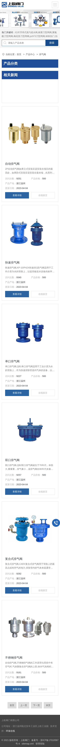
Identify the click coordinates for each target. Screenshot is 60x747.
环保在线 (10, 731)
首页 (19, 54)
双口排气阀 (12, 460)
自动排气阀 (12, 163)
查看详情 (17, 195)
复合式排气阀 (13, 558)
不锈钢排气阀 (13, 657)
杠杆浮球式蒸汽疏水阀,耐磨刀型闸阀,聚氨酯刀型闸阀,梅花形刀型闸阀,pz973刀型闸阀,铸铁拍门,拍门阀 (29, 36)
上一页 (23, 705)
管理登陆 (40, 743)
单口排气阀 (12, 361)
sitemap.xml (28, 743)
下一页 (36, 705)
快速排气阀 (12, 262)
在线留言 (42, 195)
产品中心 (30, 54)
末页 (48, 705)
